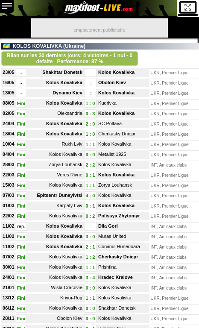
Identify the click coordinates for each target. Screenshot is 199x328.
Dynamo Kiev (67, 92)
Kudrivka (107, 102)
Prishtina (107, 266)
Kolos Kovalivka (116, 72)
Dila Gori (108, 225)
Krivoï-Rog (71, 297)
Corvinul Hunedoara (119, 246)
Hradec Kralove (115, 277)
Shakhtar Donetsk (62, 72)
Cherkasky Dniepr (116, 133)
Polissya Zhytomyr (119, 215)
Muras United (112, 236)
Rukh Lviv (72, 143)
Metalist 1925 (112, 154)
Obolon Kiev (112, 82)
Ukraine (74, 46)
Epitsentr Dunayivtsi (59, 195)
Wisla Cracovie (66, 287)
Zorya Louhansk (65, 164)
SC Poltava (110, 123)
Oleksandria (69, 113)
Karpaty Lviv (69, 205)
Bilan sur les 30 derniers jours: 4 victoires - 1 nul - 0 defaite (69, 58)
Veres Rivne (69, 174)
